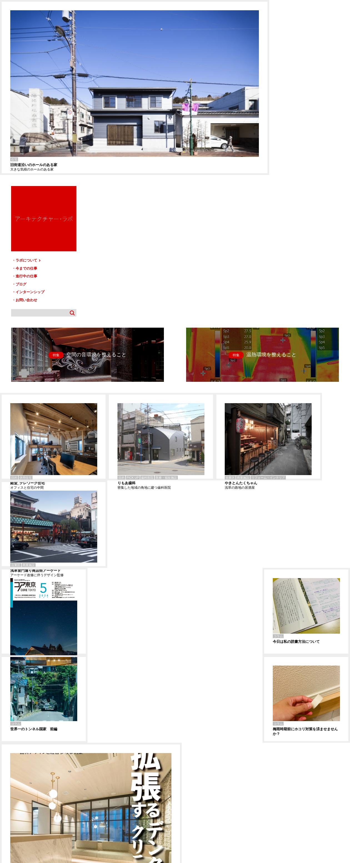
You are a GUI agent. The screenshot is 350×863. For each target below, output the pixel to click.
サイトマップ (177, 804)
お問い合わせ (289, 125)
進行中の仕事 (289, 101)
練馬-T (4, 777)
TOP (344, 802)
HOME (8, 804)
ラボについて (291, 85)
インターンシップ (292, 117)
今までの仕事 (289, 93)
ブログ (283, 109)
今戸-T (4, 781)
